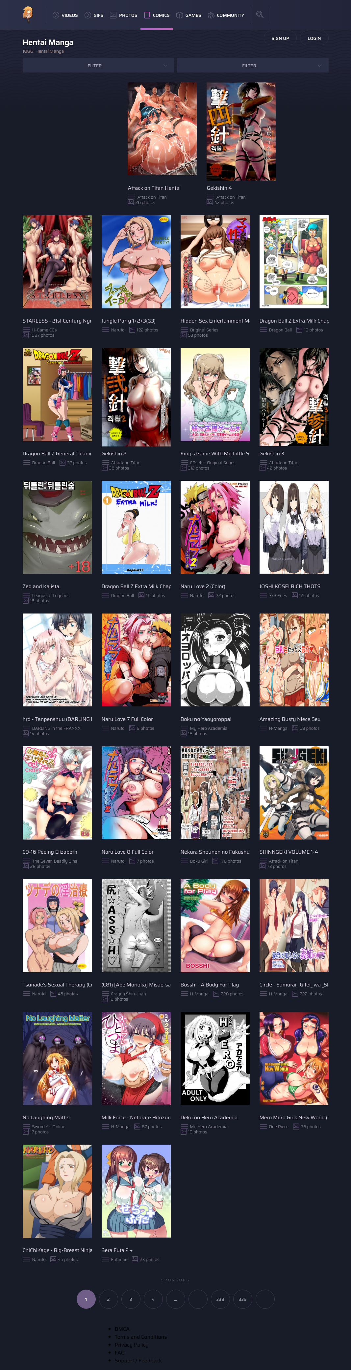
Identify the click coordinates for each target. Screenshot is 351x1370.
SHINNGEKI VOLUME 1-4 (289, 852)
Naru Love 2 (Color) (203, 586)
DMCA (122, 1329)
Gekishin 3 (272, 453)
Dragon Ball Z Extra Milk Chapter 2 (294, 321)
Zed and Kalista (41, 586)
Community (226, 15)
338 (220, 1299)
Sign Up (280, 38)
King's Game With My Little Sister (215, 453)
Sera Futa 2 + (117, 1250)
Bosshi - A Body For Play (210, 985)
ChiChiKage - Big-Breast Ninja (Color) (57, 1250)
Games (188, 15)
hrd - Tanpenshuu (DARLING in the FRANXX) (57, 719)
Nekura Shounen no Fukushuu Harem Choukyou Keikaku (215, 852)
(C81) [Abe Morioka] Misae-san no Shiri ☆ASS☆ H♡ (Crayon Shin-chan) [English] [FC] (136, 985)
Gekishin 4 (219, 188)
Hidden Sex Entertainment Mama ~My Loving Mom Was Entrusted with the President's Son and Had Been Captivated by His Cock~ (215, 321)
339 (242, 1299)
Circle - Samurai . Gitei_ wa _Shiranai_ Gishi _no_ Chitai (294, 985)
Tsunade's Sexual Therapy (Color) (57, 985)
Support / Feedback (138, 1360)
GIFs (94, 15)
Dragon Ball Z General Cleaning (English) (57, 453)
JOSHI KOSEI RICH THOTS (290, 586)
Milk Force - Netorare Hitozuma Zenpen (136, 1117)
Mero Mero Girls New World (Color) (294, 1117)
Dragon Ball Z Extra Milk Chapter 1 (136, 586)
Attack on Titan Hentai (154, 188)
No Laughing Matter (46, 1117)
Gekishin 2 (114, 453)
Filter (95, 65)
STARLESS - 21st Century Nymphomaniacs (57, 321)
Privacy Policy (132, 1345)
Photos (123, 15)
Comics (156, 15)
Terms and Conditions (141, 1337)
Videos (65, 15)
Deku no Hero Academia (209, 1117)
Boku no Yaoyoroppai (206, 719)
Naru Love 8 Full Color (128, 852)
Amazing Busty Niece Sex (290, 719)
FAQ (120, 1353)
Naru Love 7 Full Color (127, 719)
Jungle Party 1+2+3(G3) (129, 321)
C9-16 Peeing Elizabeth (50, 852)
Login (314, 38)
